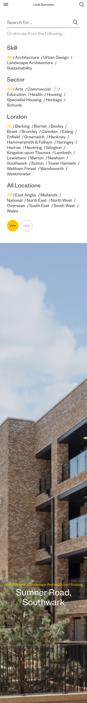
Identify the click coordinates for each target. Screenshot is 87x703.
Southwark (17, 163)
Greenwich (34, 136)
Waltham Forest (21, 168)
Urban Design (56, 57)
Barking (22, 126)
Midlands (49, 194)
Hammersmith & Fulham (29, 142)
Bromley (29, 131)
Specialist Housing (24, 99)
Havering (33, 147)
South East (39, 205)
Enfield (13, 136)
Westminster (19, 173)
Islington (54, 147)
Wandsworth (52, 168)
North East (37, 200)
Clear (26, 225)
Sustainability (19, 68)
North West (61, 200)
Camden (50, 131)
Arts (19, 89)
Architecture (27, 57)
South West (64, 205)
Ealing (67, 131)
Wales (12, 210)
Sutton (37, 163)
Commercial (39, 89)
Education (16, 94)
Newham (56, 157)
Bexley (57, 126)
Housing (54, 94)
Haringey (65, 142)
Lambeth (63, 152)
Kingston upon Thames (28, 152)
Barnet (40, 126)
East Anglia (25, 194)
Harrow (14, 147)
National (15, 200)
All (9, 57)
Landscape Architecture (30, 62)
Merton (37, 157)
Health (36, 94)
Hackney (57, 136)
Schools (14, 105)
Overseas (16, 205)
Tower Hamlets (62, 163)
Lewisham (16, 157)
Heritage (54, 99)
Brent (12, 131)
